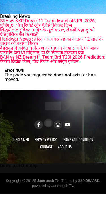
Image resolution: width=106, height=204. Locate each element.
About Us (65, 147)
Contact (46, 147)
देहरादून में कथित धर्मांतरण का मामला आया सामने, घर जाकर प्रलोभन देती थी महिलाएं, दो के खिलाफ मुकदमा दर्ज (49, 50)
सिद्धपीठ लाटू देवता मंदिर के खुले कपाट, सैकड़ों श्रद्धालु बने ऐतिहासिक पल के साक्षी (47, 32)
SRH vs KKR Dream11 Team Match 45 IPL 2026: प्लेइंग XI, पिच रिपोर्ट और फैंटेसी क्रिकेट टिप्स (48, 23)
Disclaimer (21, 139)
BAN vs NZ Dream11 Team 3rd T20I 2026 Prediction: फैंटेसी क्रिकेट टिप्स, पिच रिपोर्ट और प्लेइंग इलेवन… (52, 59)
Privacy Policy (46, 139)
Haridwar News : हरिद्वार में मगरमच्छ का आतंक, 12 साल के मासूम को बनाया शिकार (51, 41)
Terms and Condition (77, 139)
